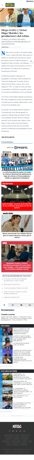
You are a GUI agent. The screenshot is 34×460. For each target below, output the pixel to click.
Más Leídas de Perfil (9, 371)
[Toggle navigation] (2, 5)
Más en (17, 147)
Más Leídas (5, 326)
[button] (31, 61)
